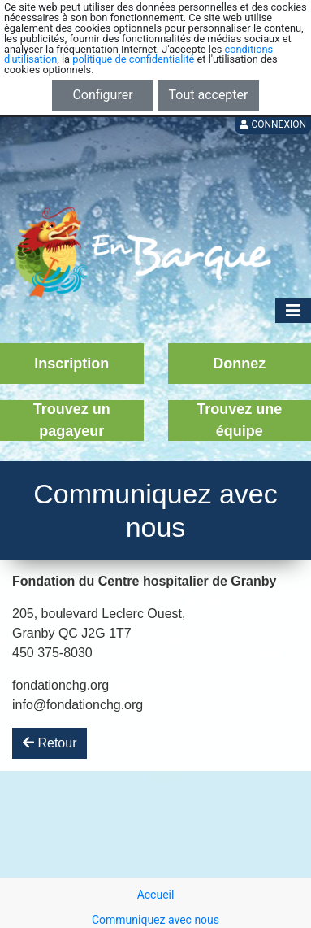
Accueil (156, 894)
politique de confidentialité (133, 59)
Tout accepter (208, 94)
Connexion (273, 124)
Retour (49, 743)
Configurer (102, 94)
